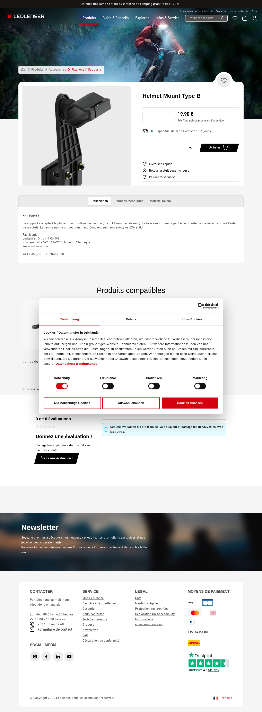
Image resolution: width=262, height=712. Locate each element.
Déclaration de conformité (100, 640)
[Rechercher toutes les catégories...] (201, 18)
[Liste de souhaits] (235, 18)
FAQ (85, 635)
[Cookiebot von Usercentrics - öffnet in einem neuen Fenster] (201, 306)
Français (222, 698)
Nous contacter (239, 11)
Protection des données (151, 609)
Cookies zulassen (190, 403)
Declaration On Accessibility (155, 614)
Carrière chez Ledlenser (99, 603)
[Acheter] (219, 148)
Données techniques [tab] (128, 201)
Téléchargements (94, 619)
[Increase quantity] (165, 117)
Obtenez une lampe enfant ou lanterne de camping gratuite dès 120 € (130, 4)
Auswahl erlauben (131, 403)
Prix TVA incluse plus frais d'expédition (201, 120)
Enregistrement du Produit (196, 11)
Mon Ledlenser (93, 598)
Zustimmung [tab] (69, 319)
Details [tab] (131, 319)
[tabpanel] (131, 235)
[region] (77, 147)
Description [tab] (99, 201)
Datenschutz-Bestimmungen (78, 363)
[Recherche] (222, 18)
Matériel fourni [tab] (160, 201)
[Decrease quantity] (146, 117)
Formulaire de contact (55, 630)
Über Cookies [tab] (192, 319)
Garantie (221, 11)
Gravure (88, 625)
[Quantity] (156, 117)
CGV (138, 598)
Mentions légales (147, 603)
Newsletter (90, 630)
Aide (254, 11)
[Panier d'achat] (244, 18)
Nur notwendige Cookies (72, 403)
